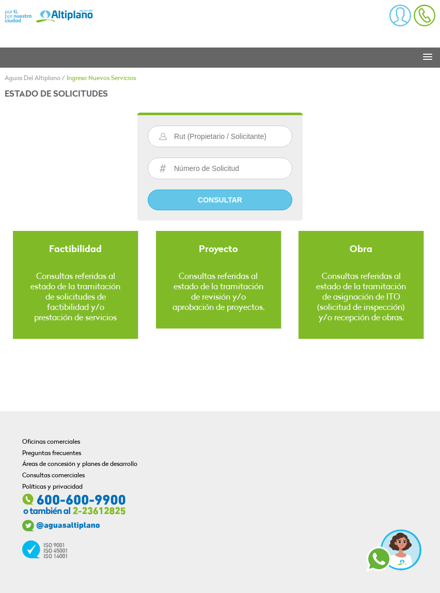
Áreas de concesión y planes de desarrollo (79, 464)
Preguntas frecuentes (51, 453)
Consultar (220, 200)
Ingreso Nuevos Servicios (101, 78)
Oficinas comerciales (51, 442)
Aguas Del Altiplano (32, 78)
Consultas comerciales (53, 476)
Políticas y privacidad (52, 487)
